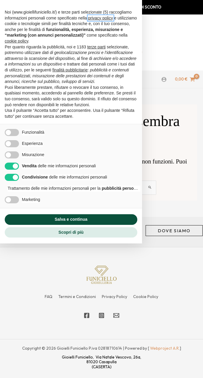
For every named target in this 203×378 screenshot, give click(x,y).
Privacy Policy (114, 296)
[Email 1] (116, 315)
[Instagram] (101, 315)
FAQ (48, 296)
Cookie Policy (145, 296)
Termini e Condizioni (77, 296)
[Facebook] (87, 315)
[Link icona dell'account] (164, 79)
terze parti (96, 47)
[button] (174, 230)
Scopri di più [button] (71, 232)
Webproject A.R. (165, 348)
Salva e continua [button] (71, 219)
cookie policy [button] (16, 41)
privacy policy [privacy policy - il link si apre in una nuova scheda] (100, 18)
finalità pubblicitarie (70, 70)
